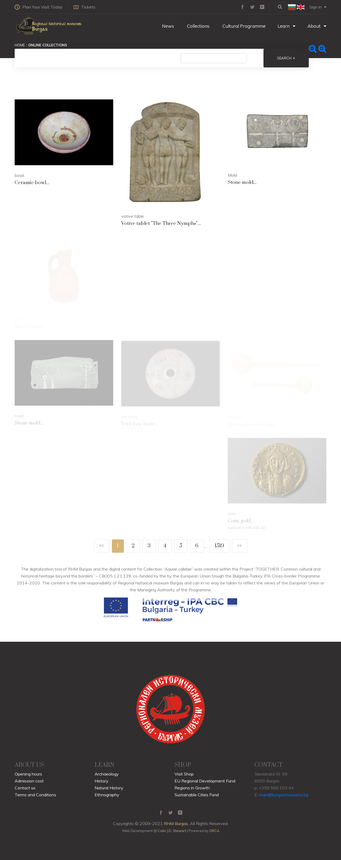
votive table (132, 216)
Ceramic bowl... (32, 183)
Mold (232, 175)
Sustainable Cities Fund (196, 794)
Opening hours (28, 774)
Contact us (25, 787)
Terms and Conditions (35, 794)
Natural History (109, 787)
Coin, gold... (241, 522)
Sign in (317, 7)
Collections (197, 26)
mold (19, 416)
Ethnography (107, 794)
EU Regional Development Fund (204, 781)
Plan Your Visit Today (39, 7)
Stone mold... (242, 182)
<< (101, 546)
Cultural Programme (243, 26)
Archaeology (107, 774)
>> (239, 546)
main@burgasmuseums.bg (283, 794)
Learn (286, 26)
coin (232, 515)
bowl (19, 175)
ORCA (214, 831)
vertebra (129, 417)
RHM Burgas (176, 823)
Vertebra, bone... (139, 425)
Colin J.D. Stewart (172, 831)
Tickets (84, 7)
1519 (219, 546)
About (316, 26)
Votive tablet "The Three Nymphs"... (161, 223)
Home (20, 45)
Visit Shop (184, 774)
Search (286, 58)
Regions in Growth (192, 787)
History (101, 781)
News (167, 26)
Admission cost (29, 781)
